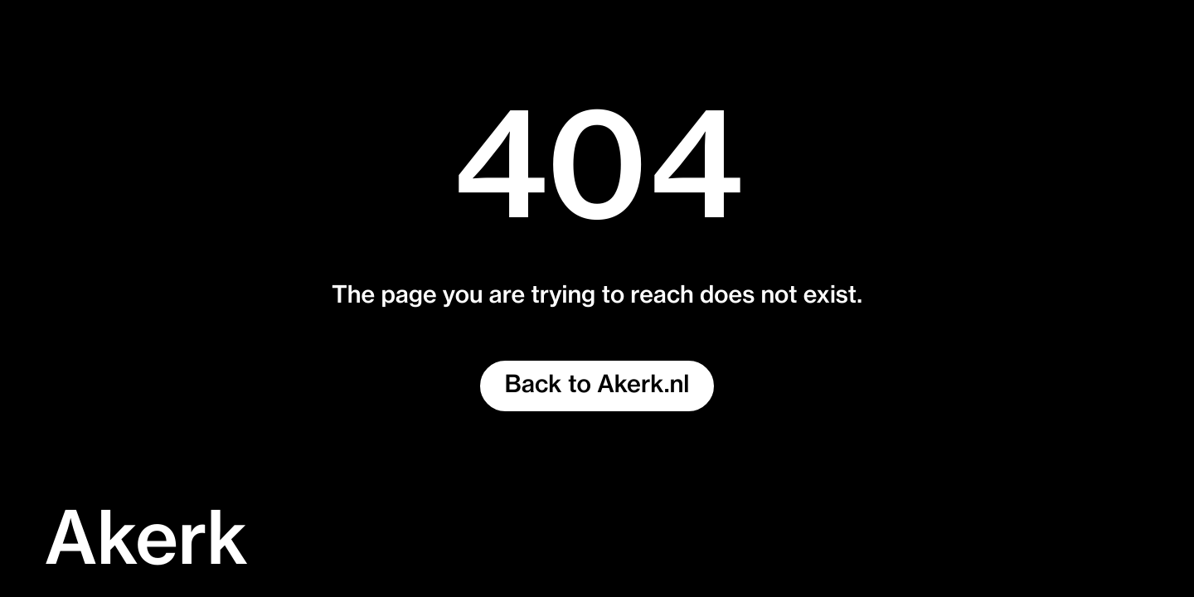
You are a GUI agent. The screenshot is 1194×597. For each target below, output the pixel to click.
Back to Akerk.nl (597, 385)
